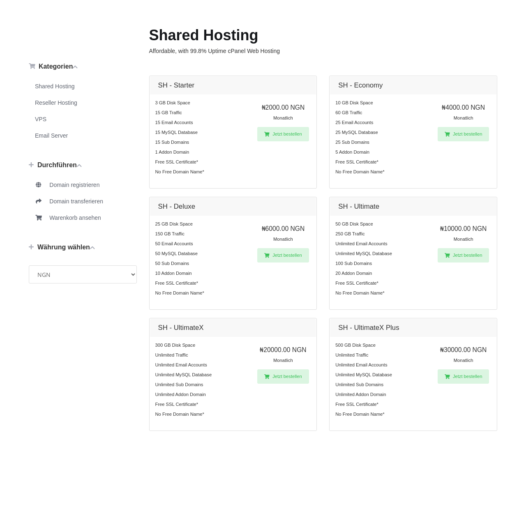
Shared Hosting (55, 86)
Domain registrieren (67, 185)
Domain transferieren (69, 201)
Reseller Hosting (56, 102)
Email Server (51, 135)
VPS (40, 119)
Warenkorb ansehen (68, 218)
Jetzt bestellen (283, 133)
